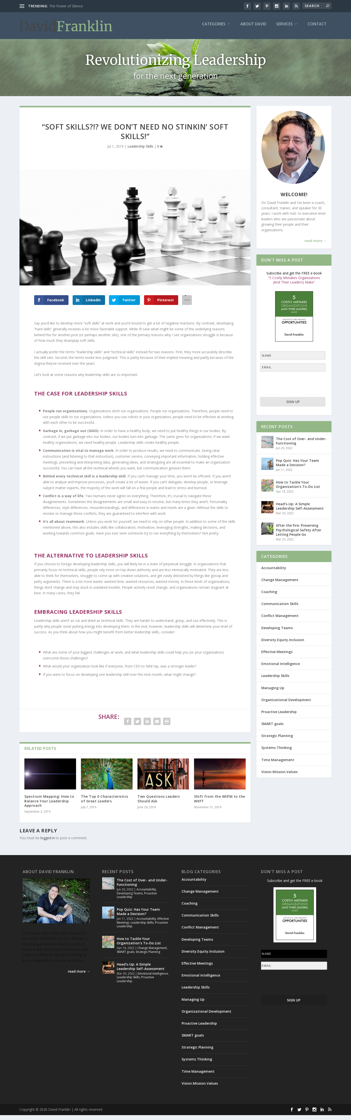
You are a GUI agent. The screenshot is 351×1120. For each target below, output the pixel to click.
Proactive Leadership (279, 716)
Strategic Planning (277, 740)
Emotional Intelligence (280, 668)
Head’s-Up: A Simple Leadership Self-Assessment (300, 510)
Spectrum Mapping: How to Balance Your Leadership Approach (49, 805)
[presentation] (290, 389)
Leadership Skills (140, 151)
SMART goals (272, 728)
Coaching (269, 596)
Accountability (273, 572)
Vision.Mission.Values (279, 776)
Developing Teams (277, 632)
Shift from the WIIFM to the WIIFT (219, 803)
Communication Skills (279, 608)
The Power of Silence (66, 6)
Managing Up (272, 692)
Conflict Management (280, 620)
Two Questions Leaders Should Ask (158, 803)
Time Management (277, 764)
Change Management (279, 584)
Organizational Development (286, 704)
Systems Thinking (276, 752)
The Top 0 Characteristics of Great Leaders (104, 803)
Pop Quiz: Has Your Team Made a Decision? (297, 467)
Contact (317, 27)
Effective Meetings (276, 656)
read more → (315, 245)
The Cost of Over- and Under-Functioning (301, 445)
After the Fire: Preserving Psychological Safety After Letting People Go (298, 534)
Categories (213, 27)
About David (253, 27)
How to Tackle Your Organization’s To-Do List (298, 489)
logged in (47, 842)
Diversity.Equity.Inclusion (282, 644)
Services (284, 27)
